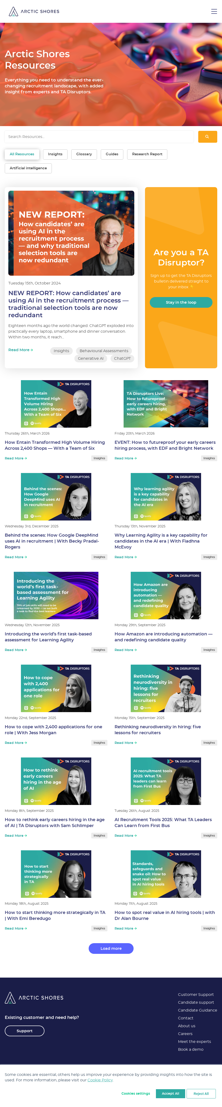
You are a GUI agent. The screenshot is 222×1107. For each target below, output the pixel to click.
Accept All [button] (170, 1093)
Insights (55, 154)
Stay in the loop (181, 302)
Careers (185, 1034)
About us (186, 1026)
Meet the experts (194, 1042)
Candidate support (196, 1002)
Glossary (84, 154)
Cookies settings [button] (135, 1093)
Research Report (147, 154)
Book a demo (190, 1049)
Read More (20, 350)
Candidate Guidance (197, 1010)
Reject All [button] (201, 1094)
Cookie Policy (100, 1080)
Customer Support (196, 995)
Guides (112, 154)
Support (25, 1031)
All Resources (22, 154)
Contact (185, 1018)
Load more (111, 949)
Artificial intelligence (28, 168)
